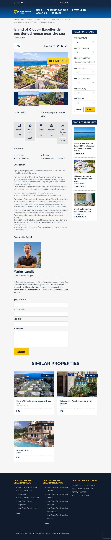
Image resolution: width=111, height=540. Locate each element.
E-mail (17, 319)
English (19, 3)
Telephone (19, 309)
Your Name (19, 300)
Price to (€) (79, 98)
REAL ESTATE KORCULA (80, 496)
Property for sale (57, 10)
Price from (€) (80, 88)
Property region (81, 48)
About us (41, 13)
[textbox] (85, 62)
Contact (56, 13)
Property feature (82, 78)
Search (90, 109)
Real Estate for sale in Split (28, 487)
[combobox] (84, 52)
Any (78, 42)
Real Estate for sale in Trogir (28, 508)
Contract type (80, 38)
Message (18, 328)
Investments (79, 10)
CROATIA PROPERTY (79, 492)
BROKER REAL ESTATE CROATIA (83, 485)
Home (39, 10)
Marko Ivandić (24, 271)
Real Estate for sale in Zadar (28, 498)
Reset (79, 109)
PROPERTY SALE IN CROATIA (82, 489)
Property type (80, 68)
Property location (82, 58)
